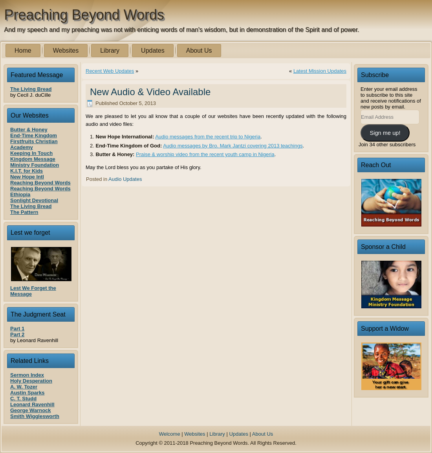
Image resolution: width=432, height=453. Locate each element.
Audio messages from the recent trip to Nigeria (207, 137)
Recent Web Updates (110, 71)
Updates (153, 50)
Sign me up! (385, 133)
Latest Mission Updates (319, 71)
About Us (199, 50)
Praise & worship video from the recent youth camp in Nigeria (205, 154)
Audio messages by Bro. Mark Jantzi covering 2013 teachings (233, 146)
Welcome (169, 434)
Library (109, 50)
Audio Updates (125, 179)
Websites (66, 50)
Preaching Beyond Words (84, 15)
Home (23, 50)
